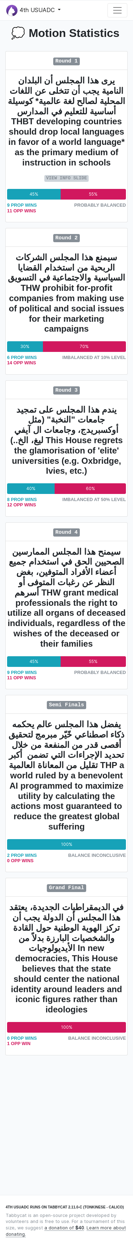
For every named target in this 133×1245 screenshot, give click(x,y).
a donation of (64, 1227)
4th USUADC (31, 10)
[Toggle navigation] (117, 10)
